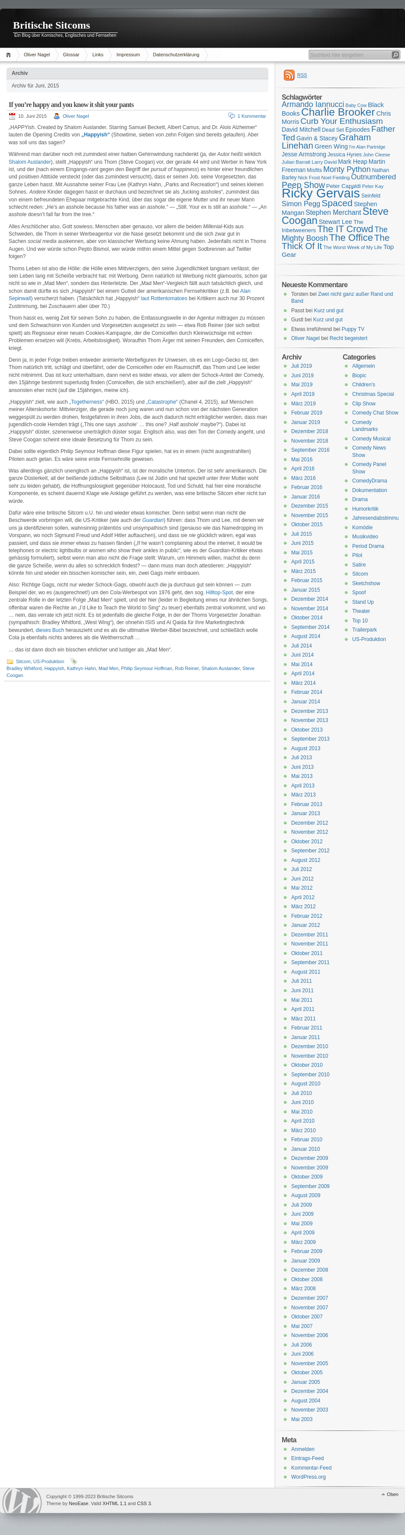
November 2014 (309, 609)
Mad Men (109, 668)
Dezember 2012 (309, 823)
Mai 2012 (301, 888)
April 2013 (303, 786)
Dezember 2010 (309, 1046)
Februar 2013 (306, 804)
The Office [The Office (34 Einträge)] (351, 237)
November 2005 (309, 1363)
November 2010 (309, 1056)
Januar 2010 (305, 1149)
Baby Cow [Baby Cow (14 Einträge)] (356, 105)
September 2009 (310, 1186)
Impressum (128, 54)
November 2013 (309, 720)
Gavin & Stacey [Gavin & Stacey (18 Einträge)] (317, 138)
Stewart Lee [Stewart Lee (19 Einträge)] (335, 221)
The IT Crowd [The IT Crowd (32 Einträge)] (345, 229)
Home (9, 55)
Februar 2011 (306, 1028)
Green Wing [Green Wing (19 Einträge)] (331, 146)
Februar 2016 (306, 487)
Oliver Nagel (37, 54)
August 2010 (305, 1084)
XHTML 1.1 (114, 1503)
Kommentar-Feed (311, 1468)
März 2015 (303, 571)
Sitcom (23, 661)
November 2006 (309, 1335)
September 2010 (310, 1075)
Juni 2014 (302, 655)
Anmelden (303, 1449)
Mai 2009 (301, 1224)
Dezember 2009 (309, 1158)
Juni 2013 (302, 767)
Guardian (153, 520)
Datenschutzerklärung (176, 54)
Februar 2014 (306, 692)
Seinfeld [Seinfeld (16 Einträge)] (370, 196)
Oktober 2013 (307, 730)
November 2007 (309, 1308)
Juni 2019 (302, 375)
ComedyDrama (369, 481)
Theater (361, 611)
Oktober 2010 (307, 1065)
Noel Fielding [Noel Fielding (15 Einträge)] (335, 177)
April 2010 (303, 1121)
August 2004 (305, 1401)
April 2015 (303, 562)
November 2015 (309, 515)
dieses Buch (50, 630)
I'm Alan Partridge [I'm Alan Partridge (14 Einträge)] (367, 146)
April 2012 (303, 897)
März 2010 (303, 1130)
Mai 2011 (301, 1000)
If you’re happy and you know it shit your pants (71, 104)
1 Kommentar (252, 116)
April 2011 (303, 1009)
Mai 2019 (301, 385)
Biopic (359, 375)
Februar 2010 (306, 1140)
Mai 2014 (301, 664)
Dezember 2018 (309, 431)
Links (97, 54)
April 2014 (303, 673)
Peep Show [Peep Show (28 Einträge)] (303, 185)
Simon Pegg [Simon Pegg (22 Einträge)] (301, 203)
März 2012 (303, 907)
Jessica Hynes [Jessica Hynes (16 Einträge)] (345, 155)
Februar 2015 (306, 580)
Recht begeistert (348, 338)
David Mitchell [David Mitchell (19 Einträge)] (301, 129)
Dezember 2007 (309, 1298)
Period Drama (368, 546)
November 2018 (309, 441)
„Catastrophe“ (162, 402)
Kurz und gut (329, 311)
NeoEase (78, 1503)
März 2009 (303, 1242)
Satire (359, 565)
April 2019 (303, 394)
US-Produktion (48, 661)
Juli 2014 (301, 646)
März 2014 (303, 683)
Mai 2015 (301, 553)
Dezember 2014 (309, 599)
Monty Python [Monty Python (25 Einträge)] (347, 169)
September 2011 (310, 962)
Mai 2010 (301, 1112)
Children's (363, 385)
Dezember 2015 (309, 506)
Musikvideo (365, 537)
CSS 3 (144, 1503)
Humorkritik (365, 509)
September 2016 (310, 450)
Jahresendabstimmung (378, 518)
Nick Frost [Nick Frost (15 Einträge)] (309, 177)
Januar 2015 (305, 590)
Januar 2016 (305, 497)
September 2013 (310, 739)
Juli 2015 (301, 534)
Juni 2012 (302, 879)
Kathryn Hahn (81, 668)
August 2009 (305, 1195)
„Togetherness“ (86, 402)
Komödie (362, 528)
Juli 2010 (301, 1093)
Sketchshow (366, 583)
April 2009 (303, 1233)
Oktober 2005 (307, 1373)
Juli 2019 (301, 366)
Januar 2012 (305, 925)
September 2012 (310, 851)
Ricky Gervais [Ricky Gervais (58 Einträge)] (321, 193)
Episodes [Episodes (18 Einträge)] (357, 129)
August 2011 (305, 972)
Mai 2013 (301, 776)
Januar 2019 (305, 422)
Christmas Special (373, 394)
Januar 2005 (305, 1382)
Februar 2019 (306, 413)
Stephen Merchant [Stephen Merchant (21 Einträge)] (333, 212)
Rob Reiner (187, 668)
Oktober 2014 (307, 618)
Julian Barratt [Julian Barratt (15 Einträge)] (296, 162)
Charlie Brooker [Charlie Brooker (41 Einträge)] (338, 112)
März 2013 (303, 795)
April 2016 (303, 469)
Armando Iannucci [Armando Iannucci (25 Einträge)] (313, 104)
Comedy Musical (371, 439)
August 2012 (305, 860)
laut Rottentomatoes (164, 298)
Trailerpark (364, 630)
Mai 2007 (301, 1326)
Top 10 (360, 621)
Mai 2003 (301, 1419)
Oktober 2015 (307, 524)
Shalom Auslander (30, 162)
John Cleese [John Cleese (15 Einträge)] (376, 154)
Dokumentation (369, 490)
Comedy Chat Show (375, 413)
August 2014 (305, 636)
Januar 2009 (305, 1261)
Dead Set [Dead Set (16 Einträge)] (333, 130)
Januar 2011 (305, 1037)
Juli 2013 (301, 758)
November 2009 (309, 1168)
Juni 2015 (302, 543)
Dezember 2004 (309, 1391)
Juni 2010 (302, 1102)
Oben (393, 1494)
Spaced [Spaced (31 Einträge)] (337, 203)
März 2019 (303, 404)
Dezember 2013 (309, 711)
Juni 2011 (302, 991)
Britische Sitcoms (51, 25)
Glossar (71, 54)
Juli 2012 (301, 869)
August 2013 (305, 748)
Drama (360, 499)
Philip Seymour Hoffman (146, 668)
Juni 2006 (302, 1354)
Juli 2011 (301, 981)
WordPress (22, 1500)
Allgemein (363, 366)
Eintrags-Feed (307, 1458)
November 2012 (309, 832)
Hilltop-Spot (219, 592)
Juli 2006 (301, 1345)
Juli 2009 (301, 1205)
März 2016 (303, 478)
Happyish (54, 668)
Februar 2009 (306, 1251)
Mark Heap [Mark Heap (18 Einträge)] (352, 161)
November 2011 (309, 944)
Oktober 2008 (307, 1279)
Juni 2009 (302, 1214)
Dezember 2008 (309, 1270)
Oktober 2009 (307, 1177)
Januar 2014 (305, 702)
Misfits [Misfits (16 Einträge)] (314, 170)
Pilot (357, 555)
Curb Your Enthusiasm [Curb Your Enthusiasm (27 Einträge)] (341, 121)
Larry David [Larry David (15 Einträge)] (324, 162)
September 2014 (310, 627)
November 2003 (309, 1410)
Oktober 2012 (307, 842)
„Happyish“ (95, 135)
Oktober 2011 (307, 953)
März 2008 (303, 1289)
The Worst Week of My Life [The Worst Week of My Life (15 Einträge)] (352, 247)
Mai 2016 (301, 460)
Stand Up (363, 602)
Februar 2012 (306, 916)
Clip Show (364, 404)
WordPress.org (308, 1477)
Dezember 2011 (309, 935)
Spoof (359, 592)
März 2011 (303, 1019)
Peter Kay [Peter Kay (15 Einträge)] (373, 186)
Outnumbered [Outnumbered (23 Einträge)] (373, 177)
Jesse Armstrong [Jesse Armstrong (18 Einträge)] (304, 154)
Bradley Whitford (24, 668)
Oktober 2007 (307, 1317)
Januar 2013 (305, 813)
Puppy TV (353, 329)
